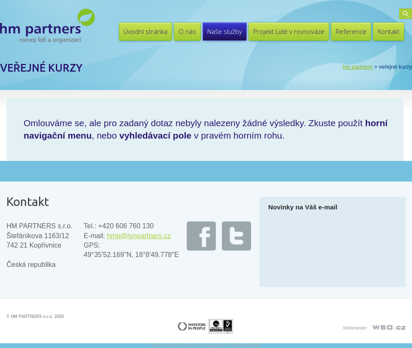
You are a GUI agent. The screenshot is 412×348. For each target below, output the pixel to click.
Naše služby (224, 31)
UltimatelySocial (245, 345)
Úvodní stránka (145, 31)
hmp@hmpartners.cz (139, 235)
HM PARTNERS (357, 67)
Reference (351, 31)
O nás (187, 31)
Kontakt (389, 31)
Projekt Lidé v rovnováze (288, 31)
